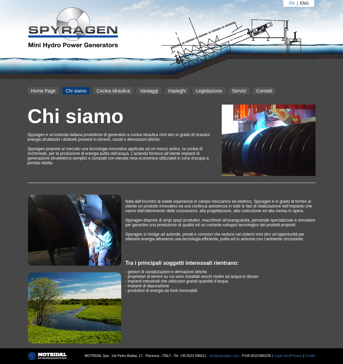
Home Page (43, 91)
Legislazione (209, 91)
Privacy (296, 356)
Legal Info (281, 356)
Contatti (264, 91)
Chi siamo (76, 91)
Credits (310, 356)
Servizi (239, 91)
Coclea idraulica (113, 91)
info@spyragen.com (224, 356)
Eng (304, 3)
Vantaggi (149, 91)
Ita (291, 3)
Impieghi (177, 91)
